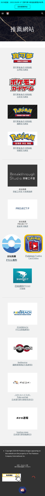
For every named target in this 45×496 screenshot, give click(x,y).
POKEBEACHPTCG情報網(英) (22, 328)
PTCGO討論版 (25, 287)
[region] (22, 5)
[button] (2, 13)
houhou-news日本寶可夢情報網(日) (23, 433)
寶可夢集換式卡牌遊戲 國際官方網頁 (22, 122)
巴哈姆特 (19, 286)
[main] (22, 29)
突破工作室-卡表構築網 (22, 191)
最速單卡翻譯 (22, 226)
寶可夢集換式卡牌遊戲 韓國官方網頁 (22, 149)
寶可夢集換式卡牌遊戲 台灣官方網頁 (22, 68)
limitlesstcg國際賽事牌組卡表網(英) (22, 363)
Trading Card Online (35, 257)
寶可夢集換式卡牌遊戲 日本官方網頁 (22, 95)
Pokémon (30, 255)
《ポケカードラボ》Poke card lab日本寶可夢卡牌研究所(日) (22, 397)
